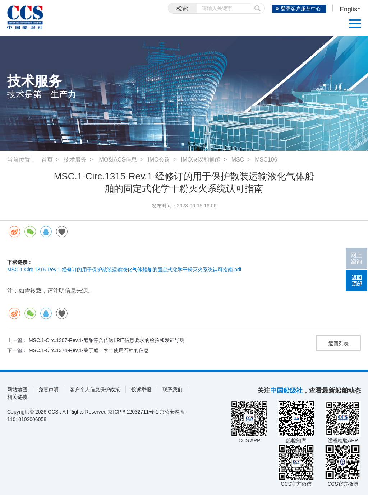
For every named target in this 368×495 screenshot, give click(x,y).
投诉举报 (141, 389)
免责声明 (48, 389)
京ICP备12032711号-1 (133, 412)
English (350, 9)
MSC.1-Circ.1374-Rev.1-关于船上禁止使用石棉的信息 (89, 350)
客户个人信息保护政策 (95, 389)
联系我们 (172, 389)
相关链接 (17, 397)
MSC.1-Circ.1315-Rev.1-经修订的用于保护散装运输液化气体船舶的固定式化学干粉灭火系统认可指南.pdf (124, 269)
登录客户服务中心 (301, 8)
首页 (47, 160)
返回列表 (338, 343)
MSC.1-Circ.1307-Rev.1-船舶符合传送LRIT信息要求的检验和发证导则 (107, 340)
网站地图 (17, 389)
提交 (257, 8)
